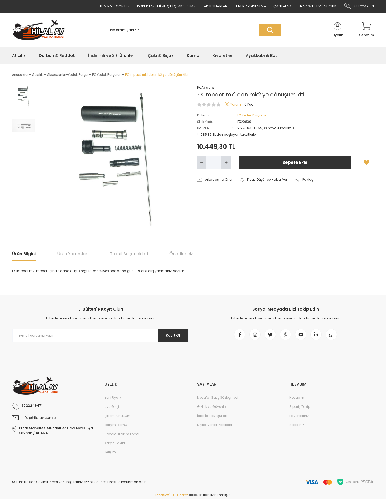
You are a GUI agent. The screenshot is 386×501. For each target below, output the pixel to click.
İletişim (110, 454)
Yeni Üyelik (113, 399)
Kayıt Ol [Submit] (171, 335)
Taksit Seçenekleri (129, 254)
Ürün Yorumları (72, 254)
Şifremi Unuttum (118, 418)
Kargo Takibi (115, 445)
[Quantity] (213, 162)
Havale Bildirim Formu (122, 436)
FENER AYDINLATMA (250, 6)
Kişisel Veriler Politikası (214, 427)
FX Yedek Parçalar (251, 115)
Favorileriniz (299, 418)
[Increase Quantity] (226, 162)
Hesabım (297, 399)
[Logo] (38, 30)
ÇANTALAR (282, 6)
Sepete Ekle (295, 162)
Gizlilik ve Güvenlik (211, 408)
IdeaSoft (162, 497)
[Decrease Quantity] (201, 162)
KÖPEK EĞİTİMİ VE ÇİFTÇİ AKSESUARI (166, 6)
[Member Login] (337, 30)
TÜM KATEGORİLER (114, 6)
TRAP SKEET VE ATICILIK (317, 6)
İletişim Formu (116, 427)
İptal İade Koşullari (212, 418)
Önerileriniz (181, 254)
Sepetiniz (297, 427)
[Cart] (366, 30)
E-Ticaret (180, 497)
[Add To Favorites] (366, 162)
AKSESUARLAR (215, 6)
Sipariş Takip (300, 408)
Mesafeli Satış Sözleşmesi (217, 399)
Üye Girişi (112, 408)
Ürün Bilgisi (24, 254)
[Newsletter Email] (100, 335)
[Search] (193, 30)
